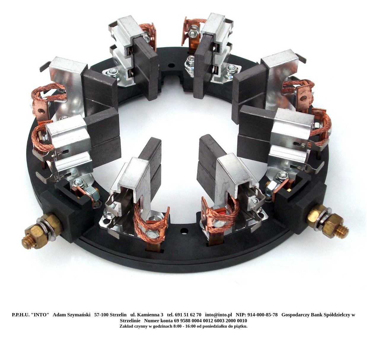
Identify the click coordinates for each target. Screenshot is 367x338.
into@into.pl (218, 315)
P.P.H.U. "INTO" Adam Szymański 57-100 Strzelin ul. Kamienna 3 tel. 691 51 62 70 (108, 315)
